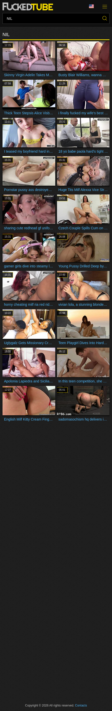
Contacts (81, 705)
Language (91, 6)
